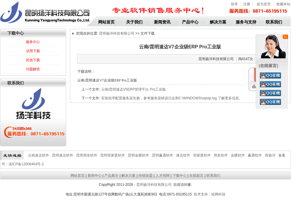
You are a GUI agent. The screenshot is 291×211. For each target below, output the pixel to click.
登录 (234, 4)
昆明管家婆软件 (112, 155)
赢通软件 (255, 155)
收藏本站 (283, 4)
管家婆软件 (202, 155)
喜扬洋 (270, 155)
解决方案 (218, 22)
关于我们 (134, 22)
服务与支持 (246, 22)
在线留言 (196, 175)
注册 (246, 4)
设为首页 (264, 4)
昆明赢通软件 (162, 155)
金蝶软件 (238, 155)
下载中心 (180, 175)
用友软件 (221, 155)
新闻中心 (95, 175)
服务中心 (33, 42)
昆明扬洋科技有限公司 (116, 33)
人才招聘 (162, 175)
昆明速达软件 (62, 155)
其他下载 (33, 60)
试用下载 (33, 51)
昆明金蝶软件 (138, 155)
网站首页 (106, 22)
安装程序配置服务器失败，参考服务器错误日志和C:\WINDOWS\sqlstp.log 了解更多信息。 (171, 98)
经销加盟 (145, 175)
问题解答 (33, 69)
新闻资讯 (162, 22)
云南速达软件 (38, 155)
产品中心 (190, 22)
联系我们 (274, 22)
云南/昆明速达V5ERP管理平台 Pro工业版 (133, 89)
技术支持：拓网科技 (209, 194)
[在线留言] (268, 66)
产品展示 (111, 175)
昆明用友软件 (86, 155)
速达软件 (183, 155)
